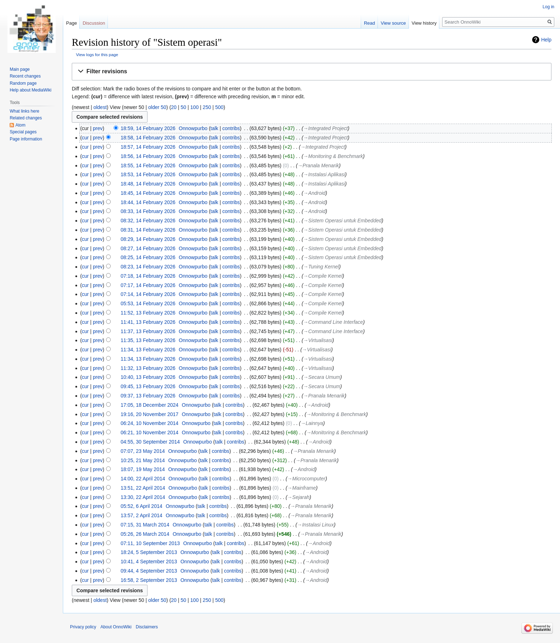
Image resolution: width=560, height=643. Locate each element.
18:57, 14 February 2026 (148, 147)
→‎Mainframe (301, 488)
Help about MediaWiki (30, 90)
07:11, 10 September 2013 (150, 543)
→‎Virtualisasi (317, 340)
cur (85, 137)
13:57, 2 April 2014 (141, 515)
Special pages (23, 131)
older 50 (157, 107)
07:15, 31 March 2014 (145, 525)
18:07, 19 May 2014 (143, 469)
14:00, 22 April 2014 (143, 478)
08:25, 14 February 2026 (148, 257)
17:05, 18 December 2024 (150, 405)
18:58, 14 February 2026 (148, 137)
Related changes (26, 117)
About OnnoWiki (115, 626)
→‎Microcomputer (306, 478)
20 (174, 107)
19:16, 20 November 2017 (150, 414)
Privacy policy (83, 626)
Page (71, 23)
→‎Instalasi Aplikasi (324, 174)
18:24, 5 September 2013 (149, 552)
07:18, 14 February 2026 (148, 276)
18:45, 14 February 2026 (148, 193)
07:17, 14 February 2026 (148, 285)
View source (393, 23)
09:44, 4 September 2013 (149, 571)
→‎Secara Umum (321, 377)
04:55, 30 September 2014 (150, 442)
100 (194, 107)
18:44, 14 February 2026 (148, 202)
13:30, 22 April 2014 (143, 497)
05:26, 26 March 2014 (145, 534)
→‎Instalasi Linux (315, 525)
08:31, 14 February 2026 (148, 230)
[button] (311, 72)
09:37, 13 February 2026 (148, 396)
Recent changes (25, 76)
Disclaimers (147, 626)
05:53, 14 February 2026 (148, 303)
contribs (231, 128)
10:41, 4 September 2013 (149, 561)
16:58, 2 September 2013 (149, 580)
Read (369, 23)
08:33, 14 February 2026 (148, 211)
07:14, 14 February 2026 (148, 294)
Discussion (93, 23)
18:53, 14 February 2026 (148, 174)
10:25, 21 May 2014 (143, 460)
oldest (99, 107)
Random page (23, 83)
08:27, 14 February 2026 (148, 248)
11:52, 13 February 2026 (148, 313)
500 (219, 107)
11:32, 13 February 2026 (148, 368)
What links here (24, 111)
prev (97, 128)
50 (183, 107)
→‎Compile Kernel (322, 276)
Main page (20, 69)
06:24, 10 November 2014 (150, 423)
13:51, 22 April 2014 (143, 488)
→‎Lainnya (312, 423)
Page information (26, 139)
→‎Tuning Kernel (321, 266)
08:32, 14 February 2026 (148, 220)
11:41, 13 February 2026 (148, 322)
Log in (548, 6)
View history (424, 23)
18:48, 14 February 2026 (148, 184)
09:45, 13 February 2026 (148, 386)
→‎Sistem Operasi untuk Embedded (342, 220)
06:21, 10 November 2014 (150, 432)
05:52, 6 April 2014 (141, 506)
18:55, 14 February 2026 (148, 165)
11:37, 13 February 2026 (148, 331)
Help (546, 40)
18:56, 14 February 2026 (148, 156)
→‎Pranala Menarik (318, 165)
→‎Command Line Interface (333, 322)
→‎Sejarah (298, 497)
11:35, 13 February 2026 (148, 340)
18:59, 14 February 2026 (148, 128)
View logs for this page (97, 54)
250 (207, 107)
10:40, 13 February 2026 (148, 377)
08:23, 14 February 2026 (148, 266)
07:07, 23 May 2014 (143, 451)
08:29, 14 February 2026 (148, 239)
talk (214, 128)
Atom (20, 125)
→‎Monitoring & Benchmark (333, 156)
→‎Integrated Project (325, 128)
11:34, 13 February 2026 (148, 349)
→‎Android (314, 193)
